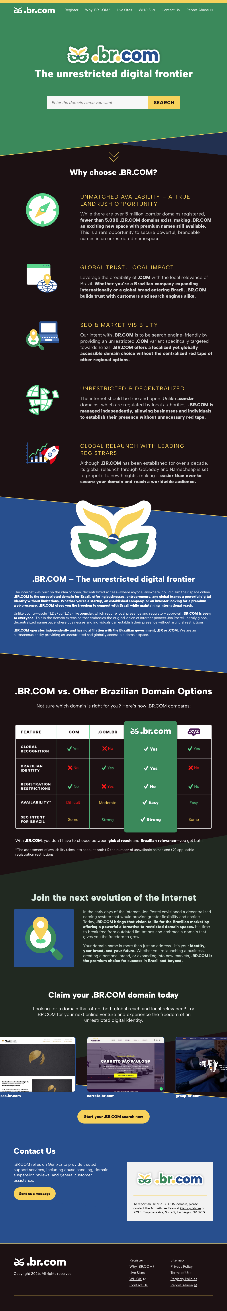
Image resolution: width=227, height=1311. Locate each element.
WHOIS (145, 10)
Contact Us (171, 10)
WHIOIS (135, 1279)
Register (71, 10)
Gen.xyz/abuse (190, 1208)
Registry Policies (183, 1279)
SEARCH (164, 102)
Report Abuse (197, 10)
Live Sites (124, 10)
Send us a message (34, 1193)
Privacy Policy (181, 1266)
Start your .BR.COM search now (113, 1116)
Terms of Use (181, 1273)
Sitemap (177, 1260)
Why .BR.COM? (97, 10)
